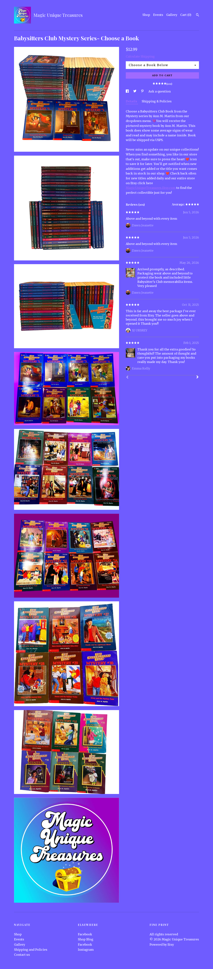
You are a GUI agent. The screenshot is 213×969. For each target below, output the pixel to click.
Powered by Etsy (162, 944)
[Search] (197, 15)
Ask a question (159, 91)
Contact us (22, 954)
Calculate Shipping (140, 56)
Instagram (86, 949)
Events (158, 15)
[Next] (197, 377)
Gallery (171, 15)
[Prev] (127, 377)
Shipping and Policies (30, 949)
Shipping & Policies (157, 101)
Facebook (85, 934)
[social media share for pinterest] (143, 91)
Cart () (185, 15)
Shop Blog (85, 939)
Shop (146, 15)
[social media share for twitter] (135, 91)
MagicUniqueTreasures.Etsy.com (151, 188)
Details (132, 101)
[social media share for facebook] (128, 91)
